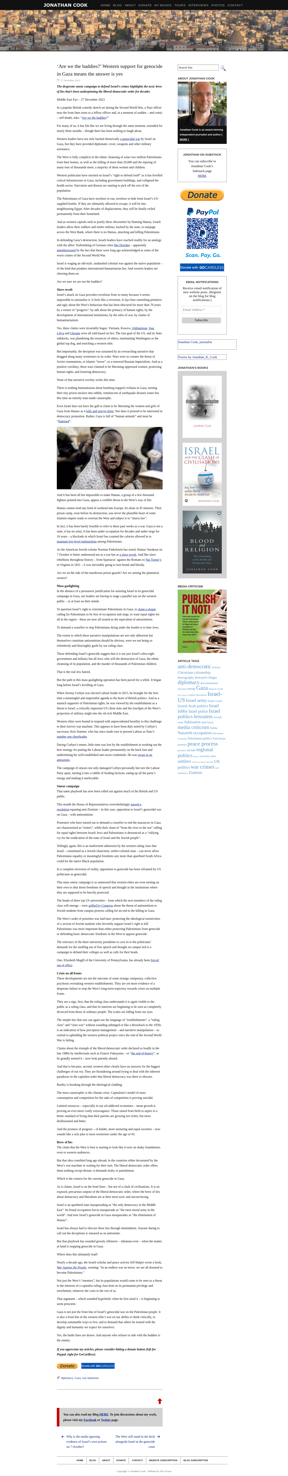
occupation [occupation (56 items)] (202, 732)
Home (79, 1460)
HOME (105, 5)
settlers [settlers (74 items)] (184, 761)
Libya (60, 333)
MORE (183, 139)
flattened (63, 421)
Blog (93, 1460)
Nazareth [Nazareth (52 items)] (185, 733)
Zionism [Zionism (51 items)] (195, 772)
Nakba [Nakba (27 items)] (213, 727)
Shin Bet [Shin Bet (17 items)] (209, 762)
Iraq (151, 328)
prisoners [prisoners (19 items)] (182, 750)
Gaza (78, 1378)
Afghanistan (139, 328)
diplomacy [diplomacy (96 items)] (189, 682)
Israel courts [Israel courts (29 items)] (214, 700)
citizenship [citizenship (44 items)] (202, 672)
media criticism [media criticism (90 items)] (193, 727)
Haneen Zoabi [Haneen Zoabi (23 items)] (216, 688)
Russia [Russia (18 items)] (196, 756)
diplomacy (67, 1378)
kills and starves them (100, 411)
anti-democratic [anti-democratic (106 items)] (194, 666)
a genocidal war (130, 139)
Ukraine (75, 333)
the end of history (142, 1053)
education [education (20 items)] (182, 689)
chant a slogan (147, 609)
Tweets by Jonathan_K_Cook (197, 357)
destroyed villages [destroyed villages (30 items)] (206, 677)
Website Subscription (163, 1460)
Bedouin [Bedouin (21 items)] (216, 667)
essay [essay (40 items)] (192, 689)
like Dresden (122, 245)
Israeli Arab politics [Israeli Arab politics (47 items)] (193, 706)
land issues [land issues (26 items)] (207, 722)
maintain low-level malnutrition (77, 541)
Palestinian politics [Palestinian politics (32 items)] (200, 738)
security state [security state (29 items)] (208, 756)
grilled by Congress (101, 905)
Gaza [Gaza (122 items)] (202, 688)
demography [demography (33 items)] (186, 677)
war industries (90, 1378)
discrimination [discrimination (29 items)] (209, 683)
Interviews (198, 5)
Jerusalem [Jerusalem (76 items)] (203, 716)
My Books (163, 5)
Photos (218, 5)
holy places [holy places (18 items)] (182, 695)
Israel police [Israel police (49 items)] (198, 711)
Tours (180, 5)
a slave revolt (128, 554)
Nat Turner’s (153, 559)
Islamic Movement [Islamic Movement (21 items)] (197, 695)
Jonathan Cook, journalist (195, 342)
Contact (235, 5)
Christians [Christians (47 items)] (185, 672)
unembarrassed (66, 250)
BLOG (117, 5)
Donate (145, 5)
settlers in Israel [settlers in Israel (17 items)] (198, 762)
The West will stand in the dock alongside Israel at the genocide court (135, 1441)
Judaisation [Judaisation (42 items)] (192, 722)
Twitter (106, 1420)
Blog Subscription (195, 1460)
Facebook (90, 1420)
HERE (104, 1414)
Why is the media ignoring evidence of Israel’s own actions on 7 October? (86, 1441)
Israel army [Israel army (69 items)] (196, 700)
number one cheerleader (72, 736)
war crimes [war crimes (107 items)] (202, 767)
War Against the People (71, 1267)
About (130, 5)
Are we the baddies (94, 117)
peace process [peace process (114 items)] (202, 744)
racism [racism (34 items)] (191, 750)
